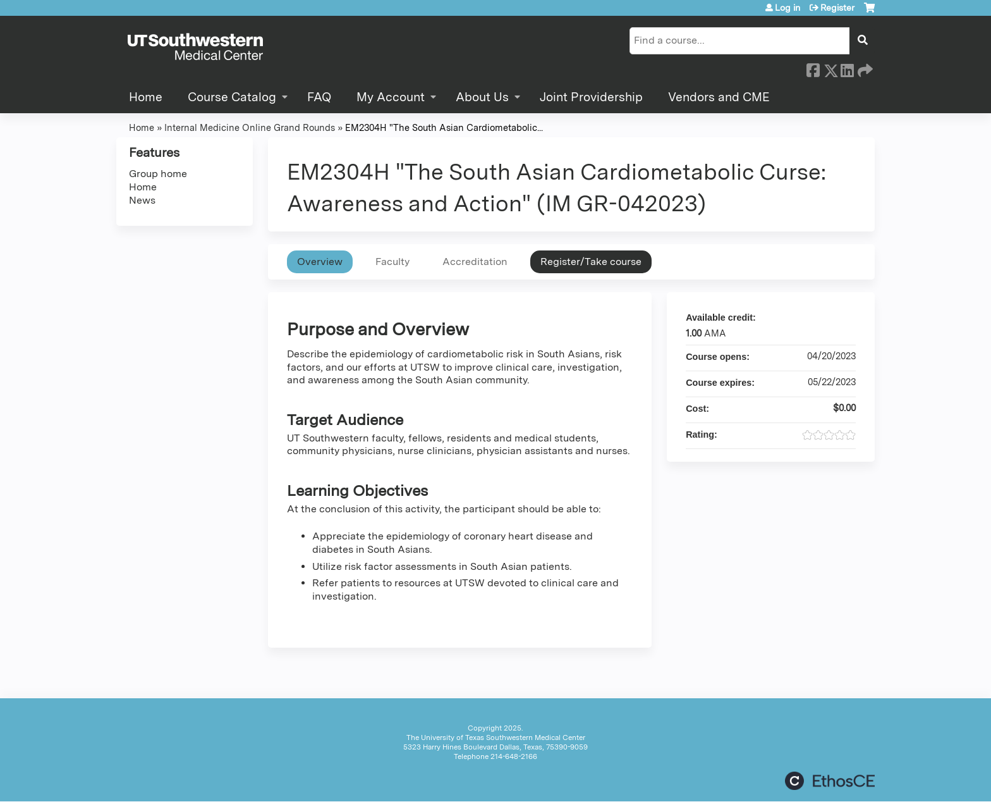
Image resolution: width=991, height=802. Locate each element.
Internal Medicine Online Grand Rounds (249, 127)
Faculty (392, 262)
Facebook (812, 68)
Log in (787, 7)
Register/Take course (590, 262)
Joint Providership (591, 97)
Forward (864, 68)
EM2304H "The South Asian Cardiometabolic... (444, 127)
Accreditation (475, 262)
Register (837, 7)
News (142, 200)
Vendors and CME (719, 97)
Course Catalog (232, 97)
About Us (482, 97)
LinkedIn (847, 68)
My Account (390, 97)
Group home (158, 174)
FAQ (319, 97)
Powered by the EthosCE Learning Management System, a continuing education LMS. (830, 781)
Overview (320, 262)
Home (145, 97)
